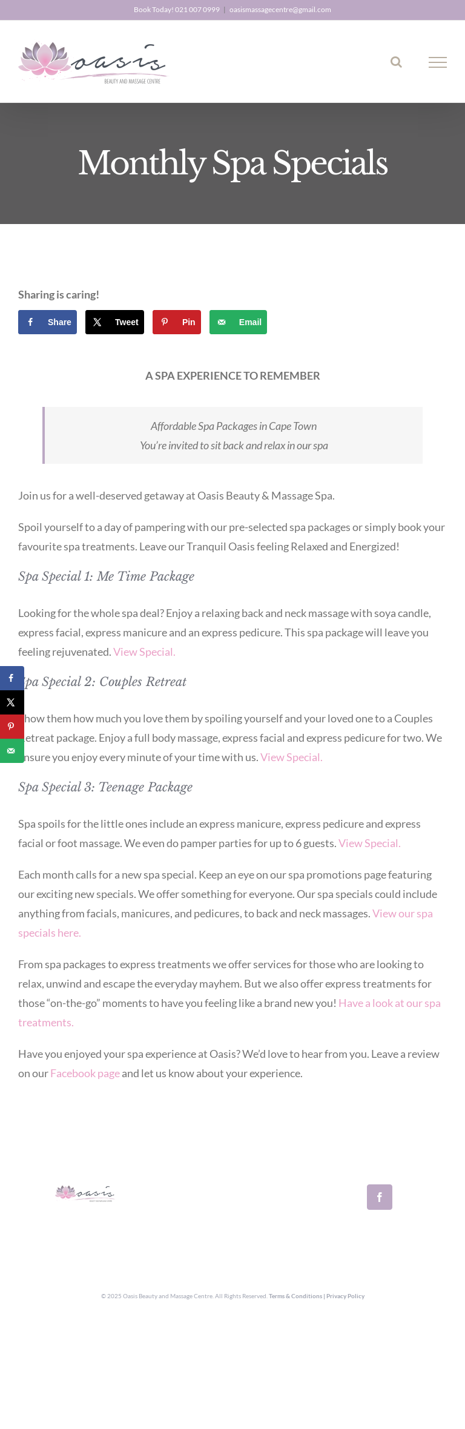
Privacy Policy (345, 1295)
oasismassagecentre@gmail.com (280, 9)
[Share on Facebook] (47, 322)
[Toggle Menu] (438, 62)
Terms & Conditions (295, 1295)
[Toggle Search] (396, 62)
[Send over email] (238, 322)
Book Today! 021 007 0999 (177, 9)
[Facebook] (379, 1197)
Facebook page (84, 1073)
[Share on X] (114, 322)
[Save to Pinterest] (177, 322)
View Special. (144, 651)
